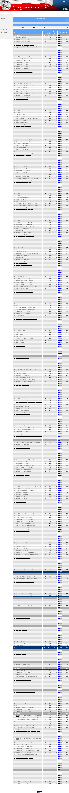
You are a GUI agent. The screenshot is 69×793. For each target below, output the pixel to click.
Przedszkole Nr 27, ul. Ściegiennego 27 (22, 70)
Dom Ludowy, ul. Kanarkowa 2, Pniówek (22, 701)
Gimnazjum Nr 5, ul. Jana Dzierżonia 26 (22, 423)
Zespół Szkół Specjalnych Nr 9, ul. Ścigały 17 (23, 182)
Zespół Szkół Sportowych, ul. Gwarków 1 (22, 358)
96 (14, 220)
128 (14, 282)
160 (14, 344)
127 (14, 280)
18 (14, 70)
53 (14, 137)
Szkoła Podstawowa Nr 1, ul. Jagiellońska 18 (23, 160)
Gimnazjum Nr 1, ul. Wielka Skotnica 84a (22, 383)
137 (14, 299)
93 (14, 214)
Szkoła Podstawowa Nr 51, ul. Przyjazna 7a (23, 243)
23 (14, 79)
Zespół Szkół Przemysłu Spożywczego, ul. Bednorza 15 (25, 226)
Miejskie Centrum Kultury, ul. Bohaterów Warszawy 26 (25, 459)
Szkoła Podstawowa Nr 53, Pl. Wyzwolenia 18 (23, 232)
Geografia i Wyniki (4, 18)
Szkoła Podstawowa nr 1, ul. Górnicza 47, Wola (23, 680)
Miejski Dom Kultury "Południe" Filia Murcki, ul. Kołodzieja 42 (26, 319)
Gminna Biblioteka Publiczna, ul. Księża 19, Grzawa (24, 670)
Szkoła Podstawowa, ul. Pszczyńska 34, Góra (23, 687)
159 (14, 342)
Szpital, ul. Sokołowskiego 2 (20, 328)
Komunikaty (3, 26)
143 (14, 311)
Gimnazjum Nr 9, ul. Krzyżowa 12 (21, 114)
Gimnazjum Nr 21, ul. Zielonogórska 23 (22, 270)
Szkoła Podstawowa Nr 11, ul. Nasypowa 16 (23, 95)
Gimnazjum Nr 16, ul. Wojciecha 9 (21, 241)
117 (14, 261)
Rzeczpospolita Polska (18, 12)
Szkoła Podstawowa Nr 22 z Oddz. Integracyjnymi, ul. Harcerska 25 (27, 552)
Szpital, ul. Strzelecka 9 (20, 344)
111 (14, 249)
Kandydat (41, 12)
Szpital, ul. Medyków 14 (20, 334)
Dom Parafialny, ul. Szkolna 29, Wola (22, 678)
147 (14, 319)
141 (14, 307)
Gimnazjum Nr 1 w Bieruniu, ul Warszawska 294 (24, 593)
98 (14, 224)
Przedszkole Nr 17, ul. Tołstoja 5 (21, 502)
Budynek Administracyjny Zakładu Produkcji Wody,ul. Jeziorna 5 (26, 659)
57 (14, 145)
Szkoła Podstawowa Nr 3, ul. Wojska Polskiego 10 (24, 453)
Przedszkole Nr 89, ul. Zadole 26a (21, 276)
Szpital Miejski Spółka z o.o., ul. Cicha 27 (22, 565)
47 (14, 126)
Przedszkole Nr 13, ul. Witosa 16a (21, 81)
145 (14, 315)
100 (14, 228)
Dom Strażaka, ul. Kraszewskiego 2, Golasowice (23, 703)
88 (14, 205)
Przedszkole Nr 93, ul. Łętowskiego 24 (22, 299)
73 (14, 176)
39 (14, 110)
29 (14, 91)
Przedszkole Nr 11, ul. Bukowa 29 (21, 461)
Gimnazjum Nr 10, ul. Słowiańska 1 (21, 189)
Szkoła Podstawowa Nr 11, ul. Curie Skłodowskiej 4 (24, 519)
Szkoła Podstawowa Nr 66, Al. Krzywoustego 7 (23, 39)
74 (14, 178)
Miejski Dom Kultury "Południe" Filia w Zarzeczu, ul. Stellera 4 (26, 301)
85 (14, 199)
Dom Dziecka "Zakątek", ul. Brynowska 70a (23, 108)
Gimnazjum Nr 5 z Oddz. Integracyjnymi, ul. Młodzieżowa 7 (25, 523)
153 (14, 330)
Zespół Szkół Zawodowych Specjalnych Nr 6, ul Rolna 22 (25, 93)
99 (14, 226)
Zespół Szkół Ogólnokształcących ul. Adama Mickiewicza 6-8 (26, 369)
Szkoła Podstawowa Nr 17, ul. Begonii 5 (22, 455)
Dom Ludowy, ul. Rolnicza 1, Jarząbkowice (23, 705)
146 (14, 317)
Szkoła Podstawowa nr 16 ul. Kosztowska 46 (23, 414)
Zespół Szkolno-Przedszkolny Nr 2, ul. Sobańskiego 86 (25, 282)
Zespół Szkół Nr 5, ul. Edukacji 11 (21, 473)
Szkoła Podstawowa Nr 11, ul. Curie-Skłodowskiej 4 (24, 521)
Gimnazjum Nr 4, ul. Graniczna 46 (21, 172)
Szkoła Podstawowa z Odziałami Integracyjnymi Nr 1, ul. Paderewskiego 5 (28, 637)
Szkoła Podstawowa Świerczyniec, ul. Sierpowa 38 (24, 605)
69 (14, 168)
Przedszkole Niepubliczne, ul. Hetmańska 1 (23, 556)
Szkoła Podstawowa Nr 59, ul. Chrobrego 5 (23, 54)
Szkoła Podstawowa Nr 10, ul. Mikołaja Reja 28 (23, 408)
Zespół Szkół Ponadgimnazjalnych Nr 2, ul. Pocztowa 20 (25, 427)
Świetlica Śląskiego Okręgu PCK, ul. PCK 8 (23, 147)
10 (14, 54)
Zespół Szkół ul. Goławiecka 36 (21, 643)
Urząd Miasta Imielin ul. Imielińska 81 (22, 623)
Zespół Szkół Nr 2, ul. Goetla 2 (21, 315)
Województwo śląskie (28, 12)
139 (14, 303)
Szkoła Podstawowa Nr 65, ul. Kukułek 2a (22, 106)
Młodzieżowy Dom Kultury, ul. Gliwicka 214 (23, 60)
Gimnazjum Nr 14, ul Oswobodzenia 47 (22, 228)
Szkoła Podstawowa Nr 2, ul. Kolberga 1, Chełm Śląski (25, 611)
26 (14, 85)
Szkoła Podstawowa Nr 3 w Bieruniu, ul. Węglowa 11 (24, 589)
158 (14, 340)
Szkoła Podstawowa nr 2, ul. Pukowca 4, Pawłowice (24, 697)
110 (14, 247)
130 (14, 286)
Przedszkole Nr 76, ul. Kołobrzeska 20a (22, 274)
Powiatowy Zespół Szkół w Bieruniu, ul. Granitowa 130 (25, 587)
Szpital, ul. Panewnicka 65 (20, 332)
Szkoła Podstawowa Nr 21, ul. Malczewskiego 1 (23, 311)
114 (14, 255)
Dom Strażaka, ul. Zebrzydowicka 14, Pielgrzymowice (24, 707)
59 (14, 149)
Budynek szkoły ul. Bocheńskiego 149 (22, 87)
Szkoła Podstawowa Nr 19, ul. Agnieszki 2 (23, 68)
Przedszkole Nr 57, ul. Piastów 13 (21, 37)
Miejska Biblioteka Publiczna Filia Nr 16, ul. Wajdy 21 (24, 180)
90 (14, 209)
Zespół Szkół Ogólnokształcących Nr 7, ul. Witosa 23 (24, 79)
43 (14, 118)
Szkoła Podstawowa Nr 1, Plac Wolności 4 (22, 444)
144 (14, 313)
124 (14, 274)
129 (14, 284)
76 (14, 182)
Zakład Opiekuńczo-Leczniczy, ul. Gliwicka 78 (23, 353)
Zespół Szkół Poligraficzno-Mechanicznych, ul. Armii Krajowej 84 (26, 286)
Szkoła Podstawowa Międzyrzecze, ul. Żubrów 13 (24, 603)
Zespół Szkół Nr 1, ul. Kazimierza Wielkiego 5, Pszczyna (25, 725)
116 (14, 259)
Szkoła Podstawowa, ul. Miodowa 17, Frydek (23, 674)
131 (14, 288)
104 (14, 236)
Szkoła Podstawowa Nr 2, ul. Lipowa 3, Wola (23, 685)
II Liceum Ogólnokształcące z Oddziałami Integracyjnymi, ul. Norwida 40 (28, 442)
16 (14, 66)
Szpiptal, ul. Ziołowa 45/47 (20, 330)
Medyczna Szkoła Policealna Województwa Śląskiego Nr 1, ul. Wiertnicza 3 (28, 207)
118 (14, 263)
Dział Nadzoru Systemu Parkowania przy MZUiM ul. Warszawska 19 (27, 178)
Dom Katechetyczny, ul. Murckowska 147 (22, 425)
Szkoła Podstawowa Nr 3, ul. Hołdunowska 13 (23, 635)
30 (14, 93)
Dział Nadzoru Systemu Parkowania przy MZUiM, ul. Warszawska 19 (27, 141)
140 (14, 305)
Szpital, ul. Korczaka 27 (20, 340)
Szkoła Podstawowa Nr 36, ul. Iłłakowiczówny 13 (24, 124)
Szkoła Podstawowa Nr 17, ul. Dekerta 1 (22, 110)
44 (14, 120)
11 (14, 56)
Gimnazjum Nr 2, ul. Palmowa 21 (21, 628)
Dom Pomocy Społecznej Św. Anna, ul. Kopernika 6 (24, 569)
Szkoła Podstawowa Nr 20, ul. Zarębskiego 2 (23, 62)
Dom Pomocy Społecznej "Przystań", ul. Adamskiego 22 (25, 153)
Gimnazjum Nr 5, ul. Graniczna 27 (21, 166)
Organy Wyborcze (4, 21)
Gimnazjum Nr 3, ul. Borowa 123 (21, 542)
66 (14, 162)
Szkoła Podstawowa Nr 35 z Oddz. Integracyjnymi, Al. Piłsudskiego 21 (27, 527)
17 (14, 68)
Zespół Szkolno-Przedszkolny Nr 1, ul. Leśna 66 (23, 563)
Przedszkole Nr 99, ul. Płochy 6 (21, 257)
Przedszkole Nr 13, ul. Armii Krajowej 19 (22, 394)
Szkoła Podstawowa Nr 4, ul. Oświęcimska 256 (23, 469)
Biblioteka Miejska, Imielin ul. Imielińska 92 (23, 618)
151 (14, 326)
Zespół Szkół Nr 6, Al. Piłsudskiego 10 (22, 536)
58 (14, 147)
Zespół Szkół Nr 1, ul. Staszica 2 (21, 199)
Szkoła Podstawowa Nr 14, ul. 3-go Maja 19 (23, 431)
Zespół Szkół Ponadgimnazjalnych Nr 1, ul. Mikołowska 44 (25, 377)
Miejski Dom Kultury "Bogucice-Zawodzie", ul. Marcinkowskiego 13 (27, 203)
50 (14, 131)
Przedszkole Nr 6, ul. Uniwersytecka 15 (22, 176)
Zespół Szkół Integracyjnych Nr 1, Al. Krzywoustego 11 (25, 45)
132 (14, 290)
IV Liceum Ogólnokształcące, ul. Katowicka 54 (23, 126)
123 (14, 272)
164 (14, 351)
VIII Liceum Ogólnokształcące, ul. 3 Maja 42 (23, 143)
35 (14, 423)
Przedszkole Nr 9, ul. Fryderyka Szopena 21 (23, 375)
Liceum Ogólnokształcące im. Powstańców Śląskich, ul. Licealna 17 (27, 576)
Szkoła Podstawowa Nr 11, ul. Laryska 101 (23, 419)
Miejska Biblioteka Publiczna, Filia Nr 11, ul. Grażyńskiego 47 (26, 131)
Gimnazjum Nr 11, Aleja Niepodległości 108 (23, 480)
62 (14, 155)
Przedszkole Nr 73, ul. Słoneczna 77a (22, 122)
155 (14, 334)
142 (14, 309)
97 (14, 222)
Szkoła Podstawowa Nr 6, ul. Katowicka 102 (23, 448)
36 (14, 104)
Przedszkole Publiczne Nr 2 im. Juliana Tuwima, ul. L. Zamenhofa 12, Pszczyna (28, 717)
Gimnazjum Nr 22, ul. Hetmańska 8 (21, 89)
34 (14, 421)
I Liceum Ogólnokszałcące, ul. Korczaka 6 (23, 475)
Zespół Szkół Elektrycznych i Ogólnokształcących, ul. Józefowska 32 (27, 118)
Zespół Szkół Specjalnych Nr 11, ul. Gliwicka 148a (24, 58)
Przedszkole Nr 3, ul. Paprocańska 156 (22, 507)
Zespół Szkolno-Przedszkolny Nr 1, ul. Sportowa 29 (24, 72)
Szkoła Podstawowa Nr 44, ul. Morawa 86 (22, 220)
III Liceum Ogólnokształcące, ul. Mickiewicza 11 (24, 139)
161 (14, 346)
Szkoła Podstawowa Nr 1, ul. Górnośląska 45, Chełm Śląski (25, 613)
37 (14, 106)
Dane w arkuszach (4, 32)
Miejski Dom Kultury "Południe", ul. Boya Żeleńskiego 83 (25, 307)
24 (14, 81)
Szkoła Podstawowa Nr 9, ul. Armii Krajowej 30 (23, 365)
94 (14, 216)
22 (14, 77)
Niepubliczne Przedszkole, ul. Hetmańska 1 (23, 558)
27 (14, 87)
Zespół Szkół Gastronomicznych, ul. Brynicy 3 (23, 218)
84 (14, 197)
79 (14, 187)
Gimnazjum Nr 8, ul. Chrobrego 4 (21, 50)
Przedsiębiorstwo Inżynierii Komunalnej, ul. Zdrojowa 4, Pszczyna (26, 729)
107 (14, 241)
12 (14, 58)
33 (14, 99)
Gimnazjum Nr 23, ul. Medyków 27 (21, 263)
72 (14, 174)
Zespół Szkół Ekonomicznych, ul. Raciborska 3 (23, 155)
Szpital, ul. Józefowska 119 (20, 346)
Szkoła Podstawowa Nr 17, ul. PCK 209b (22, 412)
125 (14, 276)
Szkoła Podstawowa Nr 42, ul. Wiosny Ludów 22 (24, 222)
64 (14, 563)
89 (14, 207)
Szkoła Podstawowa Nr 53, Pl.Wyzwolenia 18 (23, 234)
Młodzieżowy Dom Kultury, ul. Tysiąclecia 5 (23, 41)
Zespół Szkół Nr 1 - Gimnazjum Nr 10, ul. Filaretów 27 (25, 490)
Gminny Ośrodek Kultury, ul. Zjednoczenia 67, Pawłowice (25, 692)
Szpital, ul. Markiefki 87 (20, 336)
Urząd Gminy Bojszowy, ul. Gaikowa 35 (22, 601)
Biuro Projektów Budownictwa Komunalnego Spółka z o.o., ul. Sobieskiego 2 (28, 135)
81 (14, 191)
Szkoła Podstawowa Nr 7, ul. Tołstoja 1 (22, 496)
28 (14, 89)
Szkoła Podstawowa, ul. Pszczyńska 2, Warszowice (24, 709)
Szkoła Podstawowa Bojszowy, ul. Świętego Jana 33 (24, 599)
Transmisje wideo (4, 29)
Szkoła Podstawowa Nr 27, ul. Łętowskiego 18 (23, 297)
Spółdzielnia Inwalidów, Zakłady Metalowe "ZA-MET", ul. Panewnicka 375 (28, 253)
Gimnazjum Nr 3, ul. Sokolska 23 (21, 137)
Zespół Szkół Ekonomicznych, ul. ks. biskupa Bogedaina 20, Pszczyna (27, 719)
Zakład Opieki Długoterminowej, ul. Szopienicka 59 (24, 338)
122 (14, 270)
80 (14, 189)
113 (14, 253)
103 (14, 234)
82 (14, 193)
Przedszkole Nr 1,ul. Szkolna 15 (21, 654)
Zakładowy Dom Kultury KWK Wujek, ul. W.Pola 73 (24, 97)
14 (14, 62)
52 (14, 135)
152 (14, 328)
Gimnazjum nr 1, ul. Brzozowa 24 (21, 457)
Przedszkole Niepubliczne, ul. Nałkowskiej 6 (23, 531)
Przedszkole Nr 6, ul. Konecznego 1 (21, 540)
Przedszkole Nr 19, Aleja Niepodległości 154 (23, 482)
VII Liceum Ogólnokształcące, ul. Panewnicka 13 (24, 265)
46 (14, 124)
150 (14, 324)
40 (14, 112)
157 (14, 338)
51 (14, 133)
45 (14, 122)
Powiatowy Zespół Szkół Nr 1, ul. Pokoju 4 (23, 641)
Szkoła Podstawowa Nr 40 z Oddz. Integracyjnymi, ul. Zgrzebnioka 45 (27, 511)
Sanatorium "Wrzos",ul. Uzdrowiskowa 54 (23, 652)
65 (14, 160)
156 (14, 336)
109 (14, 245)
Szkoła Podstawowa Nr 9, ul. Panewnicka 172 (23, 255)
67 (14, 164)
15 (14, 64)
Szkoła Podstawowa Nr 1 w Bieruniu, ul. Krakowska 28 (25, 582)
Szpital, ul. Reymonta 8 (20, 324)
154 (14, 332)
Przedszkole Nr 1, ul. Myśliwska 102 (22, 550)
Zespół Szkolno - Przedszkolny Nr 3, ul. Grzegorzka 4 (24, 209)
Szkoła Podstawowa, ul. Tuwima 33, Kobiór (23, 664)
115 (14, 257)
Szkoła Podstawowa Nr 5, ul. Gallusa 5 (22, 99)
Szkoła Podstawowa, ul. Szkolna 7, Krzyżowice (23, 711)
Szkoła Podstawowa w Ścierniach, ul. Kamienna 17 (24, 580)
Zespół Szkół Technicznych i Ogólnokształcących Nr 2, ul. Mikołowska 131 (28, 104)
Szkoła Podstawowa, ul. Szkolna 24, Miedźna (23, 672)
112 (14, 251)
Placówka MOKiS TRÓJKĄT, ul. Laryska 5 (23, 410)
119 (14, 265)
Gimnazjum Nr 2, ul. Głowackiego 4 (22, 145)
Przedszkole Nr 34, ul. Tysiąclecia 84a (22, 52)
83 (14, 195)
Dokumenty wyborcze (4, 37)
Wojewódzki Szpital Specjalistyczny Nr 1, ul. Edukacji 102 (25, 567)
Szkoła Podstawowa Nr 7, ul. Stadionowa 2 (23, 396)
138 (14, 301)
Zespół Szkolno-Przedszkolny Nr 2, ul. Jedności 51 (24, 517)
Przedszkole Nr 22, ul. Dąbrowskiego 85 (22, 484)
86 (14, 201)
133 (14, 292)
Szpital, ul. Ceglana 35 (19, 351)
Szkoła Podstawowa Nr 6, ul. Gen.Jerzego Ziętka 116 (24, 398)
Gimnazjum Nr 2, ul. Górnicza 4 (21, 371)
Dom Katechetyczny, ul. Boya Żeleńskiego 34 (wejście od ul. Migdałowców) (28, 303)
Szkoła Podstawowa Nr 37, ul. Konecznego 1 (23, 538)
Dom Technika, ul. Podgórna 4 (21, 164)
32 (14, 97)
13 (14, 60)
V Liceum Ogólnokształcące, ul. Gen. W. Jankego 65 (24, 292)
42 (14, 116)
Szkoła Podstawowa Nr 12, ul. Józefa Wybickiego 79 (24, 421)
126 (14, 278)
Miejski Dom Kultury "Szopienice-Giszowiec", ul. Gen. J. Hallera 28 (27, 216)
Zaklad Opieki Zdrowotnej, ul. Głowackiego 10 (23, 326)
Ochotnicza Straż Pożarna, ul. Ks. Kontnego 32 (23, 639)
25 (14, 83)
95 (14, 218)
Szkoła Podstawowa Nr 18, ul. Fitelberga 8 (23, 488)
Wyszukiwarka (3, 15)
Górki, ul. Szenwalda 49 (20, 645)
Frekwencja (3, 35)
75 (14, 180)
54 (14, 139)
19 (14, 72)
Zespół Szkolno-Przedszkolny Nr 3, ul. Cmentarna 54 (24, 467)
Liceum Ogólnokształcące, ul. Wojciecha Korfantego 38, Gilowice (26, 676)
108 (14, 243)
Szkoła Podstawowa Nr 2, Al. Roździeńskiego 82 (24, 193)
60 (14, 151)
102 (14, 232)
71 (14, 172)
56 (14, 143)
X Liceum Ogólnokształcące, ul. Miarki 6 (22, 197)
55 (14, 141)
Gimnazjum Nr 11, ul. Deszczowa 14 (22, 214)
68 (14, 166)
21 (14, 396)
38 (14, 108)
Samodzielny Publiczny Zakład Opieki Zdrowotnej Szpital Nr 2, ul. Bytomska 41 (29, 436)
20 (14, 394)
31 (14, 95)
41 (14, 114)
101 (14, 230)
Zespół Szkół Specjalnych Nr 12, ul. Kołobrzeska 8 (24, 272)
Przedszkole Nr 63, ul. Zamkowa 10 (21, 230)
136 (14, 297)
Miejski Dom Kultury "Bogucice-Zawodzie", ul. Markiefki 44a (26, 187)
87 (14, 203)
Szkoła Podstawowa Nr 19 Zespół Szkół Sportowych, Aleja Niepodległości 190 (28, 486)
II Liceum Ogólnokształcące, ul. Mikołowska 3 (23, 367)
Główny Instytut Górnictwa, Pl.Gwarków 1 (23, 133)
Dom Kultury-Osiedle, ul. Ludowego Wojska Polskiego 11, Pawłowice (27, 699)
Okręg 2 (35, 12)
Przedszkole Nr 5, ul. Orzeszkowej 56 (22, 492)
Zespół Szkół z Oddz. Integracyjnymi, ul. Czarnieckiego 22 (25, 465)
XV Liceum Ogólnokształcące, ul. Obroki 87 (23, 77)
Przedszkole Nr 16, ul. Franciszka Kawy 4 (22, 406)
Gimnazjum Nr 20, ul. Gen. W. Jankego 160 (23, 288)
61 (14, 153)
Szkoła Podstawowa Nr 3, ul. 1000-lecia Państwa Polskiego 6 (26, 381)
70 (14, 170)
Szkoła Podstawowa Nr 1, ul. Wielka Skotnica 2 (23, 390)
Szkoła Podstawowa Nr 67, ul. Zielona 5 (22, 259)
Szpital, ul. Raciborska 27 (20, 342)
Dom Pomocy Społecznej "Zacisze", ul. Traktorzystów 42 (25, 280)
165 (14, 353)
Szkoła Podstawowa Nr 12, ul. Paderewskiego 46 (24, 170)
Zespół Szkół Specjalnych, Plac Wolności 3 (23, 363)
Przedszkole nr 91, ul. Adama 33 (21, 247)
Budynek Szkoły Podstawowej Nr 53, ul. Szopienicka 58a (25, 236)
